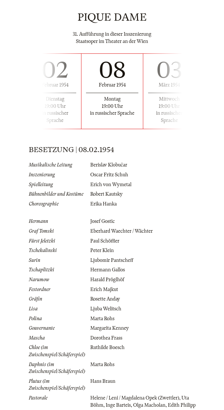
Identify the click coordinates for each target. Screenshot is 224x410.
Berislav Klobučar (108, 164)
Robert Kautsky (106, 194)
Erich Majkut (104, 289)
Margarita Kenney (109, 328)
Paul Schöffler (104, 241)
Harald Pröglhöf (107, 279)
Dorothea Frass (106, 338)
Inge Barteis (118, 405)
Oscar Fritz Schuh (109, 174)
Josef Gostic (102, 221)
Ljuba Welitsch (105, 308)
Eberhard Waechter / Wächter (121, 231)
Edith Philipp (182, 405)
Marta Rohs (102, 318)
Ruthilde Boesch (107, 347)
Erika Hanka (103, 203)
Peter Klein (102, 250)
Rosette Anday (105, 299)
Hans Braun (102, 381)
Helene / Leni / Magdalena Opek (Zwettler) (134, 397)
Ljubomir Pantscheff (111, 260)
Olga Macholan (149, 405)
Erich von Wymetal (110, 184)
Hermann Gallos (107, 269)
